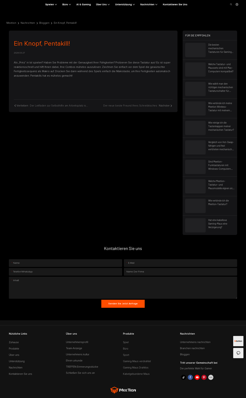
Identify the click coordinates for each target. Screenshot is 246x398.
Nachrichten (28, 23)
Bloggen (44, 23)
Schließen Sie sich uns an (80, 373)
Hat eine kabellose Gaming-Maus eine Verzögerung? (217, 224)
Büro (125, 348)
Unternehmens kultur (77, 354)
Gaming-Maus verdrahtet (137, 361)
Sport (126, 355)
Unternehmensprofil (77, 342)
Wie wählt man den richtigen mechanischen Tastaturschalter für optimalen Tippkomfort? (220, 87)
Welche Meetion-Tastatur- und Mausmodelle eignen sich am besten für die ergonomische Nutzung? (221, 185)
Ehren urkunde (74, 360)
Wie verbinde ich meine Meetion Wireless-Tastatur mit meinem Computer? (220, 107)
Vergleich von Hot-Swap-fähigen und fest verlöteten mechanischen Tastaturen (221, 146)
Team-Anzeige (74, 348)
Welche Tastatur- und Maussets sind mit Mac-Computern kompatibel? (220, 68)
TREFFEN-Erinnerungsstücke (82, 367)
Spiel (126, 342)
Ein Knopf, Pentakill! (65, 23)
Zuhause (14, 342)
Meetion (11, 23)
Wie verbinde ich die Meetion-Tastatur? (218, 202)
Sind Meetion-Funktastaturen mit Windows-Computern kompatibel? (219, 165)
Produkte (14, 348)
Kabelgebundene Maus (136, 374)
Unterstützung (17, 361)
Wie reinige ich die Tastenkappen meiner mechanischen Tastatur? (221, 126)
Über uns (14, 355)
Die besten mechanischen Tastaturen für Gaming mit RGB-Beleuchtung (219, 48)
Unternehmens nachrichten (195, 342)
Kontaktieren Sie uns (20, 374)
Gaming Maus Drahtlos (135, 367)
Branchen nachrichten (192, 348)
